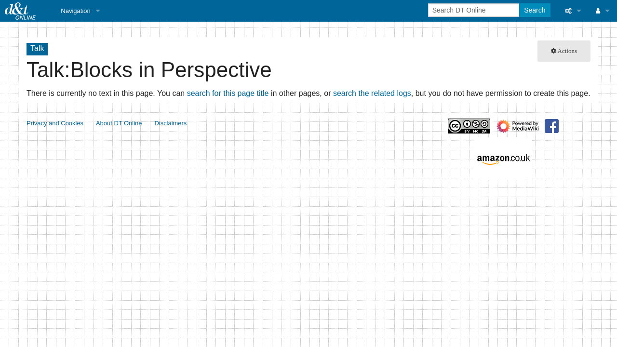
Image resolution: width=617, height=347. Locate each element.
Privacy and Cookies (55, 123)
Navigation (75, 10)
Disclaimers (170, 123)
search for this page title (228, 93)
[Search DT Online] (474, 10)
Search (534, 10)
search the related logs (372, 93)
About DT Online (119, 123)
